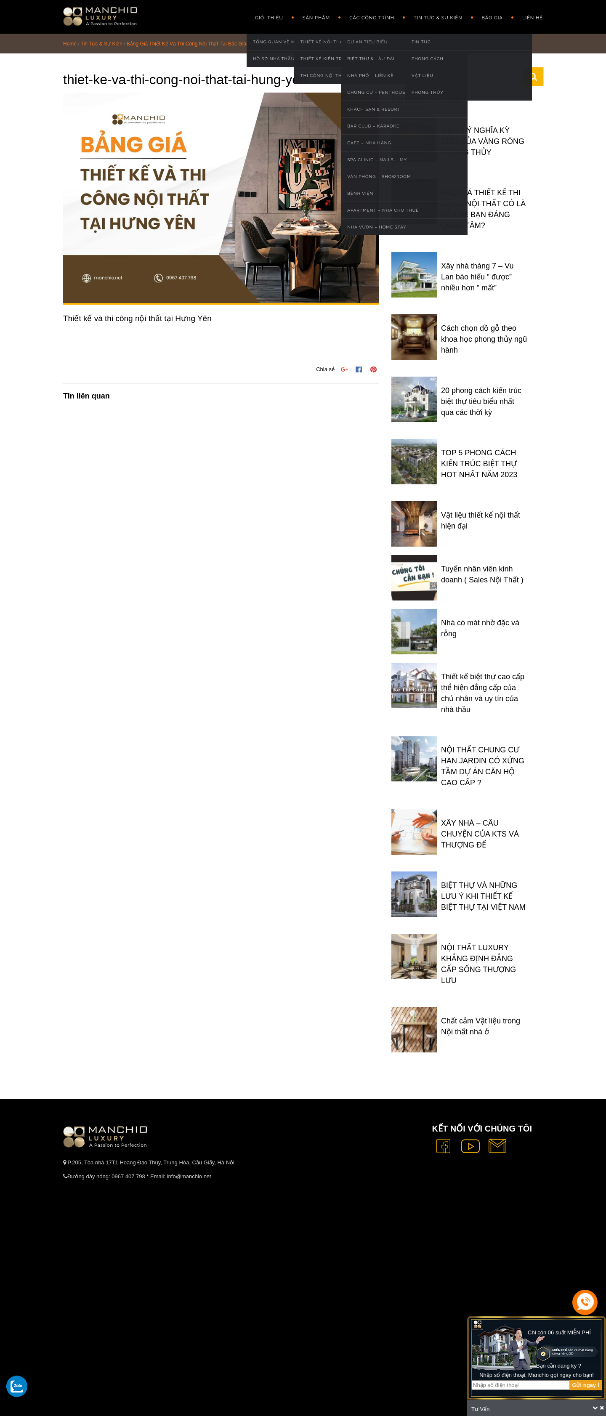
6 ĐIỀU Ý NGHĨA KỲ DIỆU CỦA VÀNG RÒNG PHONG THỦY (482, 141)
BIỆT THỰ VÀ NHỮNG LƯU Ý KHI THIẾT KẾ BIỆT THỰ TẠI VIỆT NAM (483, 896)
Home (70, 44)
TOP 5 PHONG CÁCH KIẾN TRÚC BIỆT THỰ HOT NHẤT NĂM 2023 (479, 464)
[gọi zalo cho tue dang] (16, 1386)
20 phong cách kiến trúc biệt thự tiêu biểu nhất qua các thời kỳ (481, 401)
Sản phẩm (316, 18)
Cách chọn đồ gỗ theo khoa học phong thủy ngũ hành (484, 339)
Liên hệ (532, 18)
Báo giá (492, 18)
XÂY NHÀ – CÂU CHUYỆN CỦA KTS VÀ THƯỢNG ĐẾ (480, 834)
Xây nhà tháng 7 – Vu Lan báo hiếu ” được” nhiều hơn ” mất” (477, 277)
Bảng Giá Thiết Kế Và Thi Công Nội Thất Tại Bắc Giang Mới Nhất (200, 44)
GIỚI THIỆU (269, 18)
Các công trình (371, 18)
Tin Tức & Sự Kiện (438, 18)
